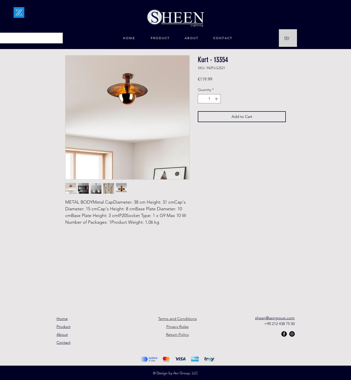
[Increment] (217, 98)
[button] (288, 38)
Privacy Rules (177, 326)
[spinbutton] (209, 98)
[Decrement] (202, 98)
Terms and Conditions (177, 318)
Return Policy (177, 334)
